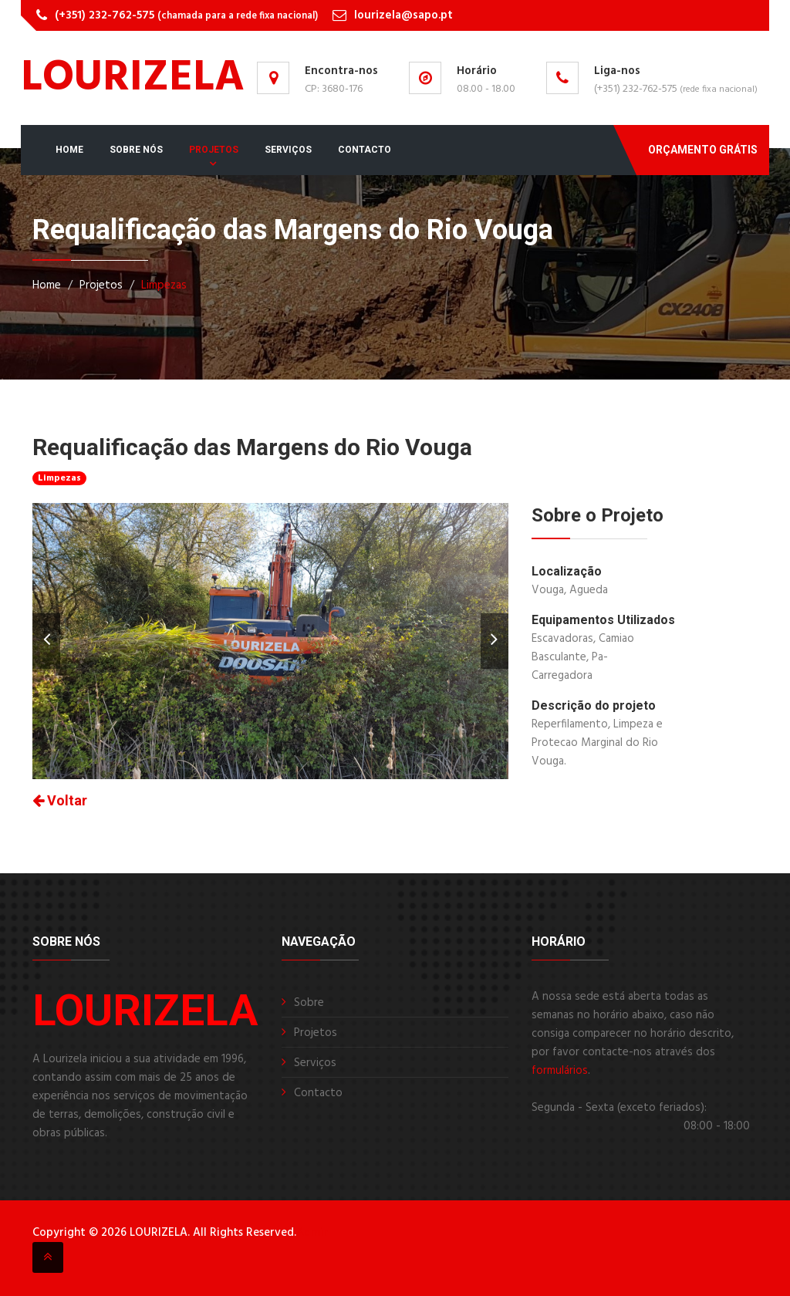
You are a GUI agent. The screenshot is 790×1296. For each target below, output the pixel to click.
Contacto (364, 149)
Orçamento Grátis (703, 149)
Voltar (59, 800)
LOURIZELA (133, 78)
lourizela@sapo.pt (403, 15)
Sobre (309, 1003)
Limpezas (164, 285)
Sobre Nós (136, 149)
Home (69, 149)
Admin (312, 1232)
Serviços (288, 149)
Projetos (213, 149)
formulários (560, 1070)
